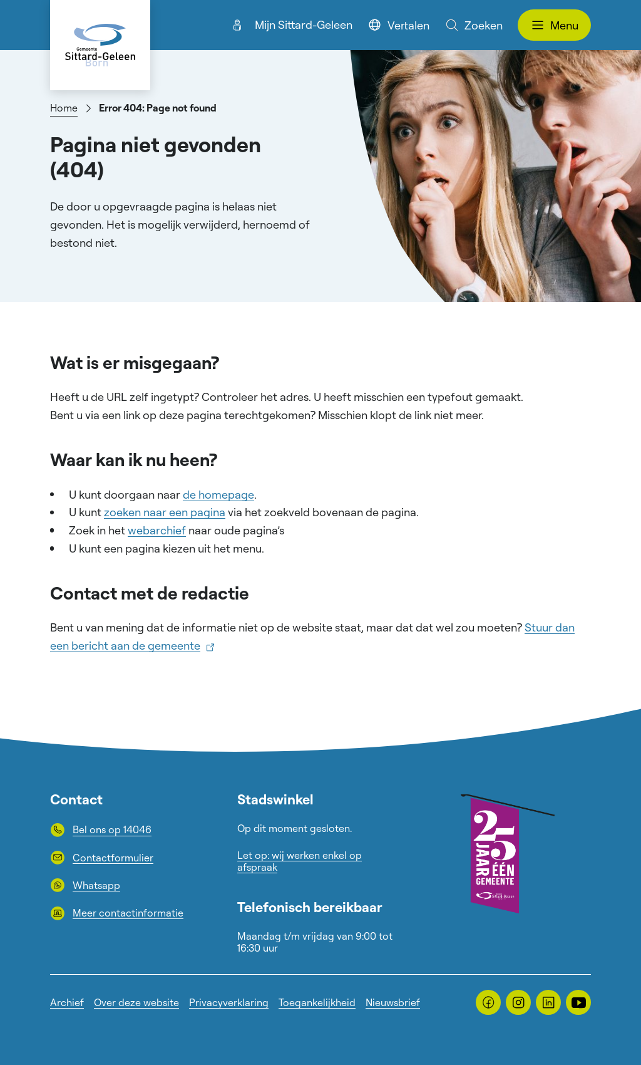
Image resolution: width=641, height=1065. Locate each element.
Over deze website (136, 1002)
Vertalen (398, 25)
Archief (67, 1002)
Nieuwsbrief (393, 1002)
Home (64, 107)
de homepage (218, 494)
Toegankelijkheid (317, 1002)
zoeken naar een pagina (164, 512)
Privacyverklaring (229, 1002)
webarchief (157, 530)
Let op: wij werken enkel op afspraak (299, 861)
